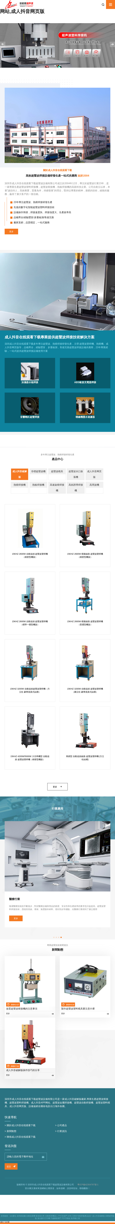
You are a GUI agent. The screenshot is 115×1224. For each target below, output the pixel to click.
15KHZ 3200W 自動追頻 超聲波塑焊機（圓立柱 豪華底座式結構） (85, 690)
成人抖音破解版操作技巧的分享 (23, 1070)
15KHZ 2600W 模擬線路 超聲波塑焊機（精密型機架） (85, 555)
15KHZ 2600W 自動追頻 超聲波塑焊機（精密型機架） (30, 555)
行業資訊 (62, 1131)
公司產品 (62, 1125)
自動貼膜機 (30, 1216)
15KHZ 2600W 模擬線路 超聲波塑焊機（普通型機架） (85, 623)
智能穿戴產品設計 (84, 1216)
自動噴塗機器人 (51, 1216)
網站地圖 (5, 1222)
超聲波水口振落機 (76, 474)
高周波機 (94, 485)
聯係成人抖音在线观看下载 (21, 1137)
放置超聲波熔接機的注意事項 (21, 1008)
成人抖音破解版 (19, 474)
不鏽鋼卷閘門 (55, 1218)
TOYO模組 (66, 1218)
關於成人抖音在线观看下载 (21, 1125)
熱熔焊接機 (20, 485)
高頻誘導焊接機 (76, 488)
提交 (11, 1166)
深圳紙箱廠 (21, 1216)
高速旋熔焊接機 (57, 488)
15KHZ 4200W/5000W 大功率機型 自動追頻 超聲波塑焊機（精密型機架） (29, 758)
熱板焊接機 (38, 485)
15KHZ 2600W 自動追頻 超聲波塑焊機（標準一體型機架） (30, 623)
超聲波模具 (57, 471)
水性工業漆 (72, 1216)
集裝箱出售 (40, 1216)
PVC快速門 (62, 1216)
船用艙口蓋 (75, 1218)
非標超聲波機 (38, 471)
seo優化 (13, 1216)
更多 (11, 231)
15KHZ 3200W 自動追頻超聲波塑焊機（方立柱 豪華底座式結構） (30, 690)
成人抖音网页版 (94, 474)
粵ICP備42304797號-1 (87, 1184)
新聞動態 (11, 1131)
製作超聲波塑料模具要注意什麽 (78, 1008)
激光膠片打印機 (43, 1218)
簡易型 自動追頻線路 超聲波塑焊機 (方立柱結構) (85, 758)
